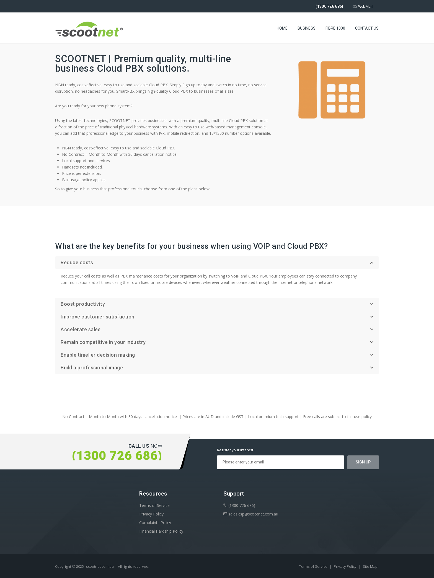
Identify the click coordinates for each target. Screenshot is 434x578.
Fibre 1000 (335, 29)
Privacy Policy (151, 514)
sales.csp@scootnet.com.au (250, 514)
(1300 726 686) (239, 505)
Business (307, 29)
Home (282, 29)
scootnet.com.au (100, 566)
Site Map (370, 566)
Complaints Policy (155, 522)
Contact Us (367, 29)
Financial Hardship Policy (161, 531)
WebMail (362, 6)
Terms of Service (154, 505)
